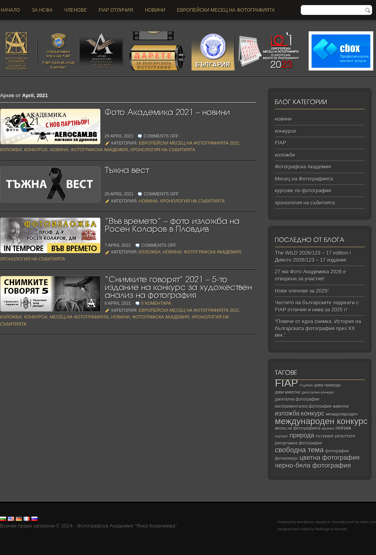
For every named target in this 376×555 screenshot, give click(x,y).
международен (342, 414)
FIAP (280, 143)
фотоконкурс (286, 458)
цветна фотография (330, 457)
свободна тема (299, 450)
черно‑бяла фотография (313, 465)
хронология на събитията (162, 149)
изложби (11, 149)
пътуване (325, 436)
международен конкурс (321, 421)
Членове (75, 10)
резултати (345, 436)
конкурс (313, 413)
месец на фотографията (297, 428)
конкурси (35, 149)
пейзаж (343, 428)
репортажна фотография (298, 443)
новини (155, 10)
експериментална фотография (303, 406)
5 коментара (156, 303)
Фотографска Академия (99, 149)
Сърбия (306, 385)
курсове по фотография (303, 190)
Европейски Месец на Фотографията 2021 (189, 143)
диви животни (287, 392)
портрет (281, 436)
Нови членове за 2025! (302, 291)
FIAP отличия (116, 10)
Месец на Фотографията (79, 317)
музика (328, 428)
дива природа (327, 385)
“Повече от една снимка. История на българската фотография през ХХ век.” (318, 328)
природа (301, 435)
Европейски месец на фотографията (226, 10)
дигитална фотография (297, 399)
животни (341, 406)
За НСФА (42, 10)
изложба (287, 413)
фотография (337, 450)
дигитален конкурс (318, 392)
